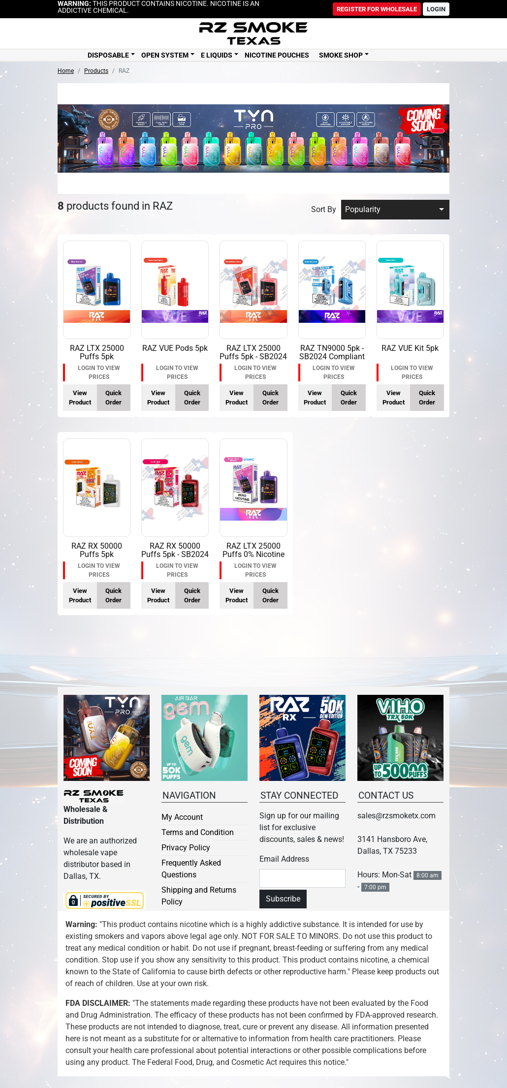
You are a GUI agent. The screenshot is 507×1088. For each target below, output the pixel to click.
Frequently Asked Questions (191, 868)
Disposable (108, 55)
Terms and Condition (197, 832)
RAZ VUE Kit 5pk (410, 348)
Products (96, 70)
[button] (437, 130)
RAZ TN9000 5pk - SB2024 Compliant (332, 352)
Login (436, 9)
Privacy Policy (185, 847)
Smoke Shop (341, 55)
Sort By (323, 209)
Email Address (284, 859)
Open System (165, 55)
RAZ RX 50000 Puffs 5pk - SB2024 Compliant (175, 554)
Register (377, 9)
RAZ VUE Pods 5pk (175, 348)
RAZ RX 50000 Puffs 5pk (96, 550)
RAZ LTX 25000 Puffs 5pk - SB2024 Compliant (253, 356)
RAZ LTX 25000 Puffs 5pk (97, 352)
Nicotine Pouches (277, 55)
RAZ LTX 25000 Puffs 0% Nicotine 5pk (253, 554)
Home (66, 70)
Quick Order (113, 397)
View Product (80, 397)
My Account (182, 817)
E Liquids (216, 55)
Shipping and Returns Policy (198, 895)
